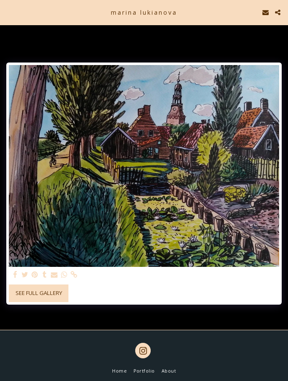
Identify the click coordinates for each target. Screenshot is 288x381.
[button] (9, 12)
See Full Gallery (39, 293)
